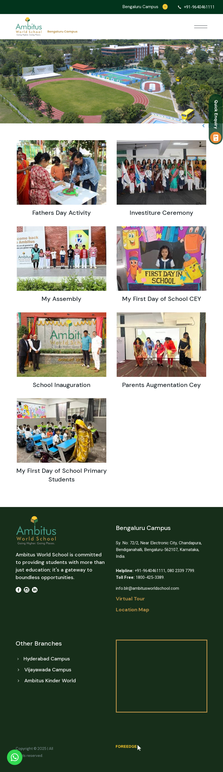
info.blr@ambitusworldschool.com (147, 588)
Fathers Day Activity (61, 213)
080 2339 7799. (181, 571)
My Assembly (61, 299)
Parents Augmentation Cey (161, 385)
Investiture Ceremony (161, 213)
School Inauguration (61, 385)
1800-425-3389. (140, 577)
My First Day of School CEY (161, 299)
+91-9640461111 (140, 571)
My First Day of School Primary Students (61, 475)
